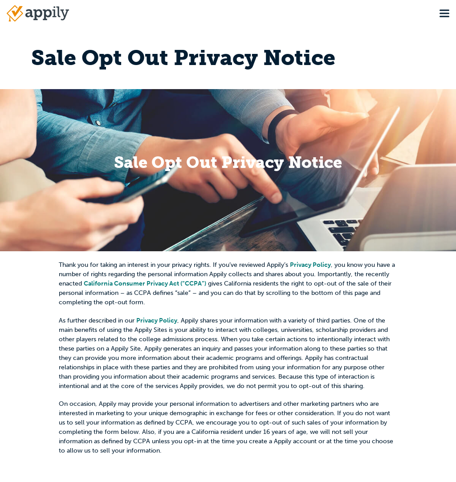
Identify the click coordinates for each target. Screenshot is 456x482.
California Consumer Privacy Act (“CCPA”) (145, 283)
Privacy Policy (310, 265)
